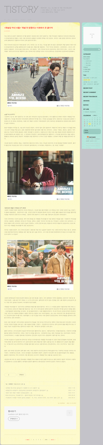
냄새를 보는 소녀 (88, 82)
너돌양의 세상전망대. (90, 112)
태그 (9, 19)
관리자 (91, 141)
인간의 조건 (87, 80)
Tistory (89, 147)
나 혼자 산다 (93, 78)
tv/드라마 (7, 31)
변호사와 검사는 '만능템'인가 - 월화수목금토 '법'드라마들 (23, 395)
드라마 (11, 384)
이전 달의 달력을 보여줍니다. (92, 115)
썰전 (85, 84)
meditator (88, 143)
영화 (87, 69)
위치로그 (23, 19)
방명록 (29, 19)
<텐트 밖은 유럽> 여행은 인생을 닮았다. (18, 393)
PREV (28, 439)
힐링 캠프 (96, 84)
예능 (88, 63)
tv (6, 384)
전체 (86, 57)
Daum (87, 145)
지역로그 (88, 139)
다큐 (88, 65)
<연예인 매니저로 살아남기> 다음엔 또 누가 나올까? (21, 388)
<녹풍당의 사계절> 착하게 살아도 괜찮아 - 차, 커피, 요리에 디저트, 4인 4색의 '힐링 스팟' (33, 398)
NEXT (52, 439)
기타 (86, 71)
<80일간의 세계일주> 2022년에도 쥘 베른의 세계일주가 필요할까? (26, 390)
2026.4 (94, 115)
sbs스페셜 (86, 78)
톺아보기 (38, 9)
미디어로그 (15, 19)
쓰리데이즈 (90, 84)
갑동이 (95, 82)
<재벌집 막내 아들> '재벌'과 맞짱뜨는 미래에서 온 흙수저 (28, 27)
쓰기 (95, 141)
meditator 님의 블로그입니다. (18, 414)
